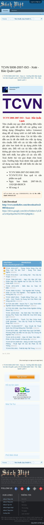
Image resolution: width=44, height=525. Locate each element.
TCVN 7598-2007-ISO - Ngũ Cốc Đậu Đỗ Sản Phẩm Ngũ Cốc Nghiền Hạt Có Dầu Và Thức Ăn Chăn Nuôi (23, 281)
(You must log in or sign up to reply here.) (31, 360)
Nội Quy (24, 505)
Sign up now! (22, 377)
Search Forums (6, 13)
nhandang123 (14, 87)
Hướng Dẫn (6, 513)
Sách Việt (27, 398)
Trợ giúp (24, 511)
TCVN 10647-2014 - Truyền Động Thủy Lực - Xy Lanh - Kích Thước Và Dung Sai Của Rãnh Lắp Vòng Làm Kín (23, 299)
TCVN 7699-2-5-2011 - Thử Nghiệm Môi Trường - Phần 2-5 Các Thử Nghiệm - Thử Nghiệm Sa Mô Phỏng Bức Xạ (23, 292)
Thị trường (25, 508)
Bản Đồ (24, 499)
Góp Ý (24, 502)
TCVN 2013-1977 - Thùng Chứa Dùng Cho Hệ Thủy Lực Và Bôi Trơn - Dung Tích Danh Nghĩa (23, 270)
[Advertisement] (22, 44)
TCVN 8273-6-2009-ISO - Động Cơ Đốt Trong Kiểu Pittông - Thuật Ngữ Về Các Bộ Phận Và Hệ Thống (23, 344)
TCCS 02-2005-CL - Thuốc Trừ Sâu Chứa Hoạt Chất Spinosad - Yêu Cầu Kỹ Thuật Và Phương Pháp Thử (23, 321)
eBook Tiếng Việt (8, 499)
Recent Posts (17, 13)
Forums (5, 10)
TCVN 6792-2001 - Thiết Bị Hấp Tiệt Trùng (20, 348)
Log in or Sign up (35, 1)
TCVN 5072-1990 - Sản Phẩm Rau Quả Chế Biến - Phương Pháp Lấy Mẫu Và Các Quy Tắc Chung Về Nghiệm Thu (23, 332)
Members (14, 10)
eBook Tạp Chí (7, 504)
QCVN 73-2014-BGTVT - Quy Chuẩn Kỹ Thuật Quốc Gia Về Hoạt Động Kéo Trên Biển (23, 327)
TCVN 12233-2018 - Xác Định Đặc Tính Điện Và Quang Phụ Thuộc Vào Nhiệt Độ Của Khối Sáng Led (23, 315)
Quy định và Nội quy (37, 523)
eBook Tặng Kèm (8, 510)
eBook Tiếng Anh (8, 502)
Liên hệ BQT (26, 514)
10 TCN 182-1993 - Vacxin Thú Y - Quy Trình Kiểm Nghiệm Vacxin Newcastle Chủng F (23, 305)
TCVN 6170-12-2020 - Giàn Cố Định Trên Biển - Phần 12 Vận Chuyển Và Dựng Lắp (23, 338)
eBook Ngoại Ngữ (8, 507)
